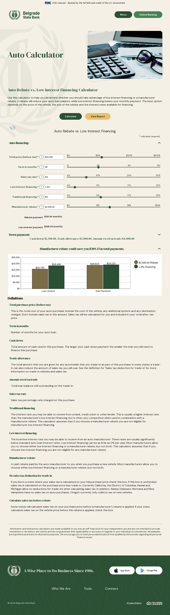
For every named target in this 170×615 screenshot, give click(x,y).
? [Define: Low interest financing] (41, 188)
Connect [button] (111, 588)
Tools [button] (88, 588)
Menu (126, 15)
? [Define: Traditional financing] (41, 198)
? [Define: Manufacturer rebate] (41, 208)
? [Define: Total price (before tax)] (41, 158)
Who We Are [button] (61, 588)
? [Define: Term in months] (41, 168)
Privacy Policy (134, 603)
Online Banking (148, 15)
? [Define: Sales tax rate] (41, 178)
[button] (85, 144)
